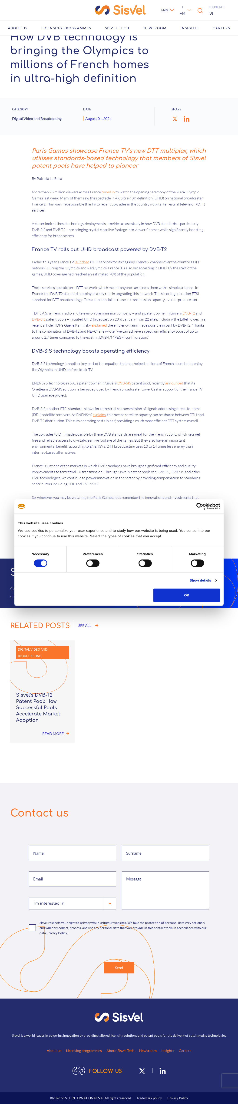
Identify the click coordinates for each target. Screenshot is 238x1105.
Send (119, 968)
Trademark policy (149, 1099)
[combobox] (34, 903)
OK (186, 595)
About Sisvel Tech (120, 1051)
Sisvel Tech (117, 28)
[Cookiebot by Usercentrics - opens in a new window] (199, 506)
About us (17, 28)
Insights (190, 28)
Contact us (217, 10)
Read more (55, 733)
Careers (221, 28)
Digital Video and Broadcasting (32, 653)
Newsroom (155, 28)
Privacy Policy (177, 1099)
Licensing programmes (66, 28)
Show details (200, 580)
